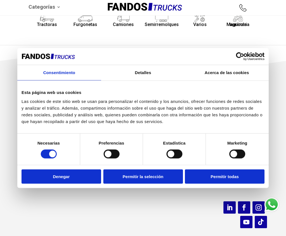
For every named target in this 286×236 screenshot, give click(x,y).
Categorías (41, 7)
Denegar (61, 176)
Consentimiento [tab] (59, 72)
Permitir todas (225, 176)
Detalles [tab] (143, 72)
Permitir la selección (143, 176)
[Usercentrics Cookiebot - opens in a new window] (240, 56)
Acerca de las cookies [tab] (227, 72)
